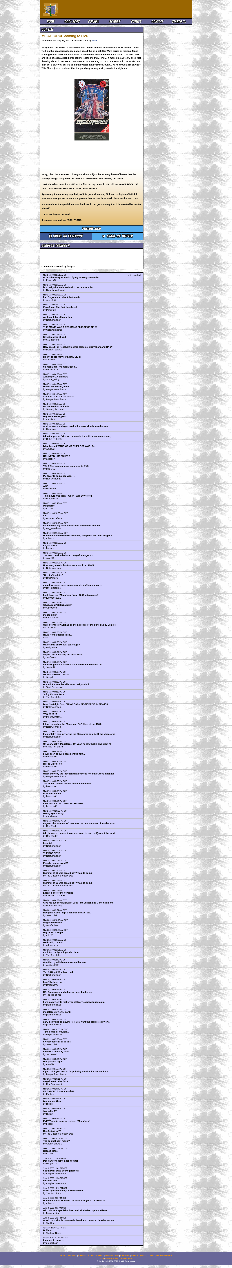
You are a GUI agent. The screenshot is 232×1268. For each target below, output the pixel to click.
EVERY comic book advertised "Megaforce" (67, 1121)
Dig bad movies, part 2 (55, 416)
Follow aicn (91, 229)
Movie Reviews (112, 1255)
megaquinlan (50, 615)
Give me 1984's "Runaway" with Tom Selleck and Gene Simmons (78, 902)
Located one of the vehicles (58, 892)
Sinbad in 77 (50, 1111)
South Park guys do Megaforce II (61, 1170)
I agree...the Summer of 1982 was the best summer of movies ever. (79, 823)
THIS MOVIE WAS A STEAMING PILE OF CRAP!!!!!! (70, 327)
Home (50, 21)
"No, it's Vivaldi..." (53, 575)
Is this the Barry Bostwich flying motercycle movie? (71, 277)
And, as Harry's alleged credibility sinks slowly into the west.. (76, 426)
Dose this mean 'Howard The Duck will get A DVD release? (75, 1200)
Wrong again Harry (53, 813)
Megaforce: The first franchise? (60, 307)
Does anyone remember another (60, 1160)
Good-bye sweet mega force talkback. (63, 1190)
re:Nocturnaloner (52, 793)
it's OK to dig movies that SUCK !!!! (62, 356)
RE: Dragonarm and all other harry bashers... (67, 992)
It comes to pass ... (53, 1240)
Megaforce (49, 505)
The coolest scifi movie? (56, 1141)
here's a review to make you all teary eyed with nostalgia (74, 1002)
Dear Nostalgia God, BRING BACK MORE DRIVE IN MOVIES (75, 704)
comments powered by (58, 266)
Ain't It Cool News (65, 9)
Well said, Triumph (53, 942)
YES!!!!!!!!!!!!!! (50, 714)
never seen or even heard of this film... (64, 753)
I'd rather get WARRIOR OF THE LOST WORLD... (69, 446)
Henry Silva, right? (53, 1061)
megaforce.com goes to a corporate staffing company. (72, 585)
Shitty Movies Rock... (54, 694)
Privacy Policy (111, 1258)
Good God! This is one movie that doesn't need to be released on (78, 1220)
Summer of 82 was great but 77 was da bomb (67, 873)
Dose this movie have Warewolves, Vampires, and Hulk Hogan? (77, 535)
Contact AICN (126, 1258)
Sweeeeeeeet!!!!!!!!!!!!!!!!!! (57, 1041)
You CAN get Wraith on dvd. (58, 972)
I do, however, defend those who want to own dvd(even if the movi (79, 833)
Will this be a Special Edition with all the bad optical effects (75, 1210)
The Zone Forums (164, 1255)
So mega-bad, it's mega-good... (60, 366)
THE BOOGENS (51, 853)
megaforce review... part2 (57, 1012)
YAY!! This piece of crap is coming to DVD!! (66, 466)
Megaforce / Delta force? (56, 1081)
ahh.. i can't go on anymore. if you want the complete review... (76, 1021)
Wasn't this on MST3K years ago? (61, 644)
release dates (50, 1151)
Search (179, 21)
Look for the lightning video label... (62, 952)
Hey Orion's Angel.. (53, 932)
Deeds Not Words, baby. (56, 386)
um (45, 515)
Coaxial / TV (83, 1255)
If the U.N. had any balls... (57, 1051)
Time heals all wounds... (56, 1031)
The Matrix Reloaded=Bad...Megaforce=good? (68, 555)
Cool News (72, 21)
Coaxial (93, 21)
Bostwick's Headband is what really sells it (66, 684)
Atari (45, 486)
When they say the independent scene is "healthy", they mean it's (78, 773)
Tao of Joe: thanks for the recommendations (67, 783)
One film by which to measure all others (64, 962)
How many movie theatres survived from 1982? (68, 565)
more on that (50, 1180)
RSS (102, 1258)
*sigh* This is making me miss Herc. (62, 654)
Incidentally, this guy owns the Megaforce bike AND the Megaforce (79, 734)
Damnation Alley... (53, 1101)
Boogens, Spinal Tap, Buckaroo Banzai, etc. (67, 912)
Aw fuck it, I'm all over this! (58, 317)
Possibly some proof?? (56, 863)
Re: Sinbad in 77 (52, 1131)
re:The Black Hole (53, 763)
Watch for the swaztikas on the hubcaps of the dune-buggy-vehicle (79, 624)
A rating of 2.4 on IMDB (55, 376)
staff (94, 40)
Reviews (114, 21)
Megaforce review (52, 922)
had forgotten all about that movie (61, 297)
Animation (125, 1255)
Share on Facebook (66, 236)
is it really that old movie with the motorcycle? (68, 287)
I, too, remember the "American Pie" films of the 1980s (72, 724)
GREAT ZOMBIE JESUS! (56, 674)
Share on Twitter (117, 236)
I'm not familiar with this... (57, 406)
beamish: (48, 843)
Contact (157, 21)
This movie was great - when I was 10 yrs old (67, 495)
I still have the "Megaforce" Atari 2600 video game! (70, 595)
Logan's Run (50, 545)
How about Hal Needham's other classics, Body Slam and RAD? (78, 347)
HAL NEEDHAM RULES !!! (57, 456)
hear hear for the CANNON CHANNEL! (64, 803)
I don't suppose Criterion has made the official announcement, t (77, 436)
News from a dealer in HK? (57, 634)
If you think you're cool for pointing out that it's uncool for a (75, 1071)
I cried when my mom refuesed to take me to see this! (72, 525)
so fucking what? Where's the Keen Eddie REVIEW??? (72, 664)
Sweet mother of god (54, 337)
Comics (136, 21)
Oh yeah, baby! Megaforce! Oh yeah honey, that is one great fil (77, 744)
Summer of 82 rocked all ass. (59, 396)
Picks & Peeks (97, 1255)
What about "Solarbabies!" (57, 605)
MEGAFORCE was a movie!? (58, 1091)
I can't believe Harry (54, 982)
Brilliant (47, 1230)
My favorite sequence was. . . (59, 476)
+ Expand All (134, 275)
